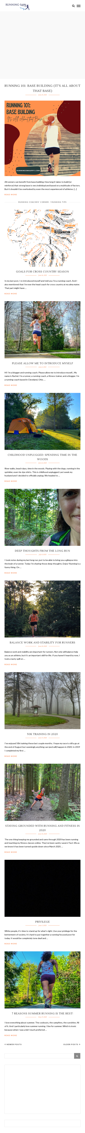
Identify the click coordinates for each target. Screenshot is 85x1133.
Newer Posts (13, 1044)
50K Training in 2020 (42, 734)
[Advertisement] (42, 1090)
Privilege (42, 922)
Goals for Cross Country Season (42, 271)
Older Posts (71, 1044)
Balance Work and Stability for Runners (42, 642)
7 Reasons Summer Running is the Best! (42, 1013)
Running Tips (59, 202)
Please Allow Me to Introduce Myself (42, 363)
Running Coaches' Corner (33, 202)
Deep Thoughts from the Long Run (42, 551)
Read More (11, 194)
